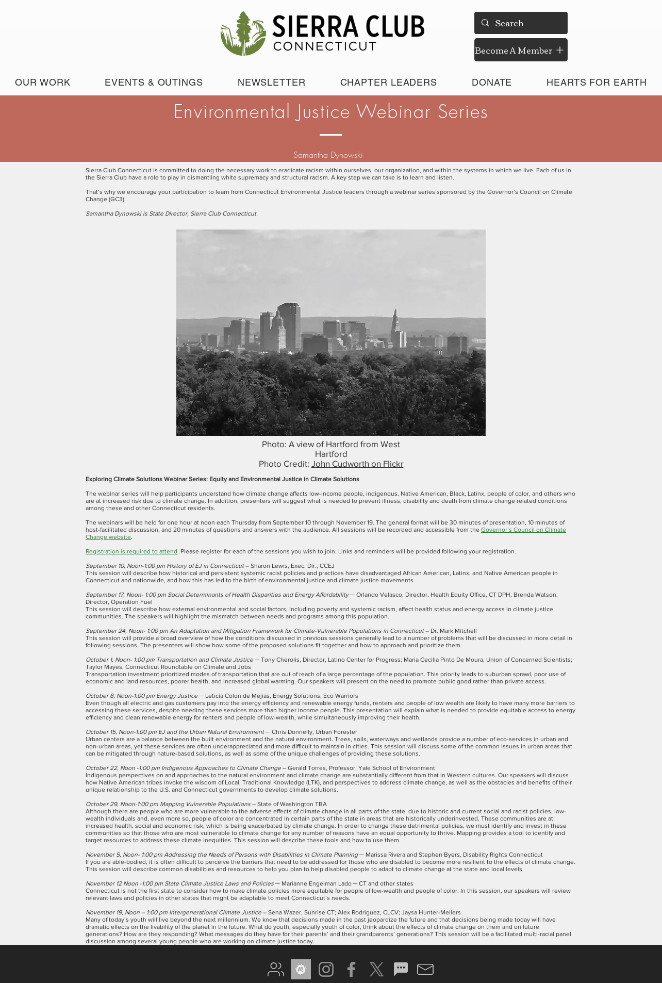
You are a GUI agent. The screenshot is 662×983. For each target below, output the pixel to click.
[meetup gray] (301, 969)
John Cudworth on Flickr (357, 463)
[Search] (520, 23)
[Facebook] (351, 969)
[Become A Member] (521, 49)
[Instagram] (326, 969)
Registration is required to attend (131, 551)
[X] (377, 969)
